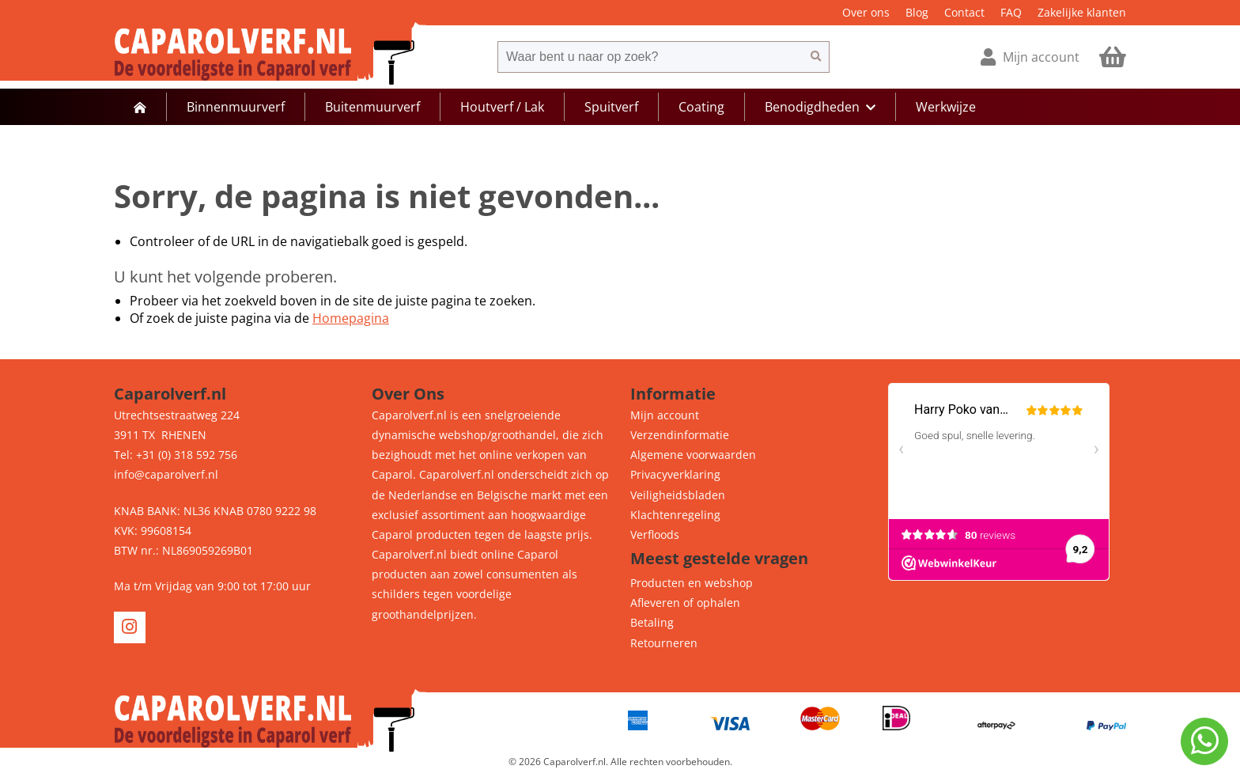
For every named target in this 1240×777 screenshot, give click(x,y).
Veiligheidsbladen (677, 494)
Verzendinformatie (679, 434)
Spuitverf (611, 107)
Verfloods (654, 534)
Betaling (652, 622)
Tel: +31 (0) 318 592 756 (175, 454)
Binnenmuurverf (236, 107)
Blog (916, 12)
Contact (964, 12)
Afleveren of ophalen (685, 602)
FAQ (1011, 12)
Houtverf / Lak (502, 107)
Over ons (866, 12)
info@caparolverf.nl (166, 474)
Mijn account (664, 415)
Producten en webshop (691, 582)
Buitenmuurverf (372, 107)
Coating (701, 107)
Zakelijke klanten (1082, 12)
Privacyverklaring (675, 474)
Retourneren (664, 642)
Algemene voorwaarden (693, 454)
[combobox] (650, 57)
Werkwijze (946, 107)
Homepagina (350, 318)
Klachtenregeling (675, 514)
